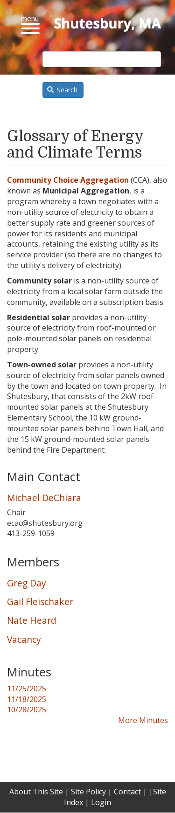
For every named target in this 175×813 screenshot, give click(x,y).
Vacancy (24, 639)
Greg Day (26, 583)
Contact (127, 791)
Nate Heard (31, 620)
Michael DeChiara (44, 497)
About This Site (36, 791)
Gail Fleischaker (40, 601)
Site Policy (88, 791)
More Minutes (143, 720)
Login (101, 802)
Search (62, 89)
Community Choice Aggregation (68, 180)
